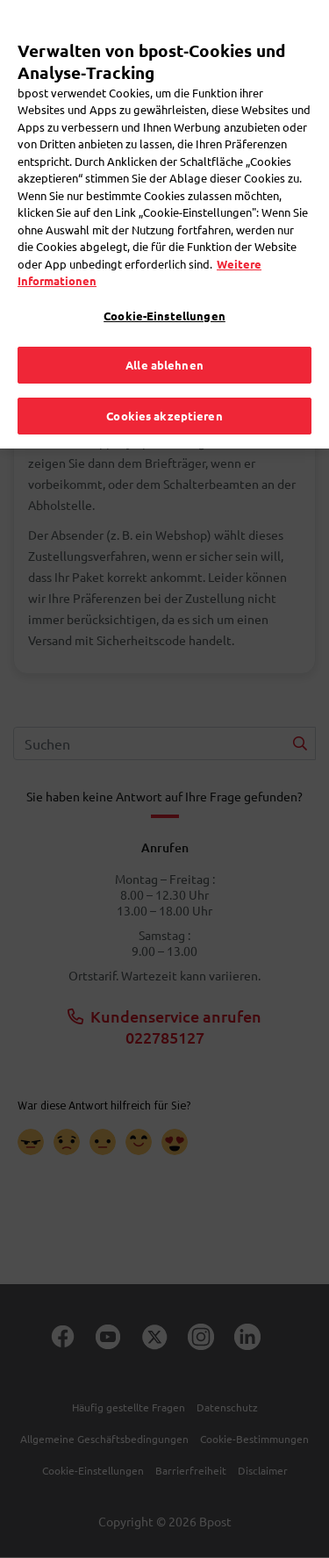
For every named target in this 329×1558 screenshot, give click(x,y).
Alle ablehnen (164, 336)
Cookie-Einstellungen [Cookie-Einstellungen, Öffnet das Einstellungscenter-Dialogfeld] (164, 286)
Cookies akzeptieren (164, 386)
